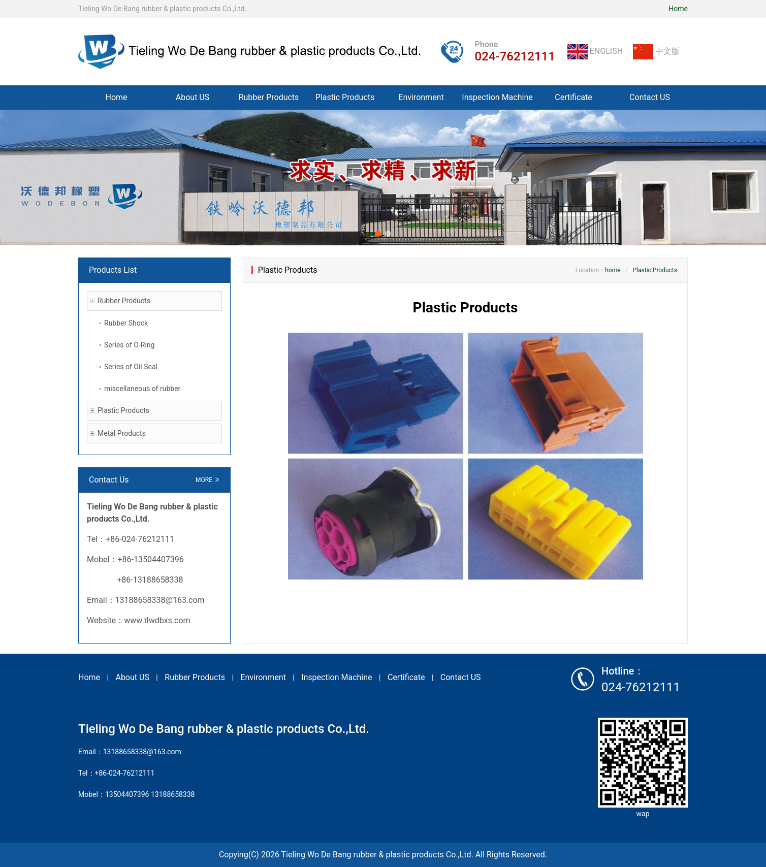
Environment (420, 97)
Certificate (573, 97)
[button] (378, 234)
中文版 (656, 51)
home (612, 270)
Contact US (649, 97)
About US (192, 97)
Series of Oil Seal (130, 367)
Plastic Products (345, 97)
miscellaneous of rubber (142, 388)
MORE (208, 480)
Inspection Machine (497, 97)
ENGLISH (596, 51)
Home (678, 9)
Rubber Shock (126, 323)
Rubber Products (269, 97)
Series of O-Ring (129, 345)
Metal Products (122, 433)
